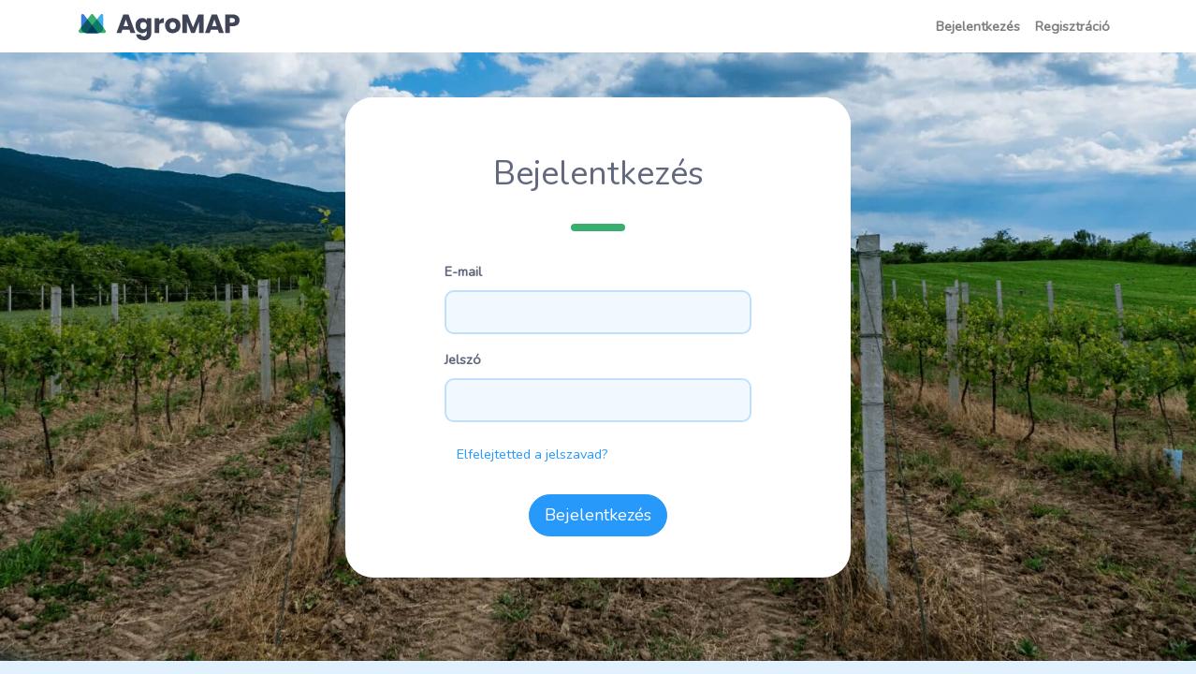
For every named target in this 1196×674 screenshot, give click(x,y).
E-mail (463, 271)
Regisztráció (1072, 26)
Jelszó (463, 359)
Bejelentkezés (978, 26)
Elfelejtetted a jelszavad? (532, 454)
